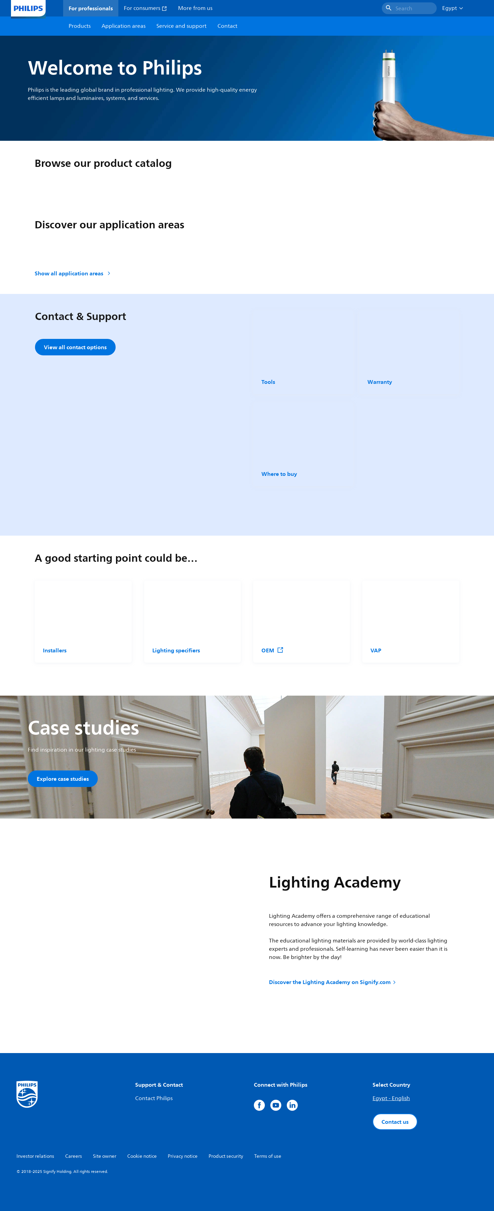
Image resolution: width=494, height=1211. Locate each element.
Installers (55, 650)
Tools (268, 382)
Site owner (104, 1156)
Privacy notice (183, 1156)
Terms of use (267, 1156)
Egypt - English (391, 1098)
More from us (195, 8)
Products (80, 26)
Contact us (395, 1122)
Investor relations (35, 1156)
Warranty (379, 382)
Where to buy (279, 474)
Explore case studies (63, 779)
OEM (272, 650)
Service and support (181, 26)
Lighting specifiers (176, 650)
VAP (375, 650)
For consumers (145, 8)
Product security (226, 1156)
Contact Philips (154, 1098)
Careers (73, 1156)
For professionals (91, 8)
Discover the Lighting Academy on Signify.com (333, 982)
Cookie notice (142, 1156)
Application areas (123, 26)
